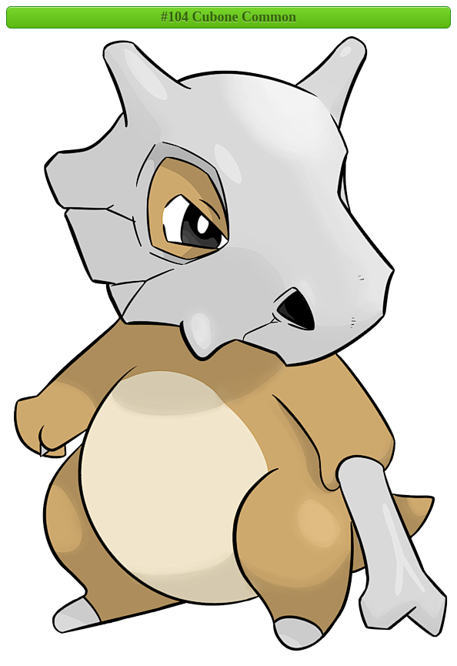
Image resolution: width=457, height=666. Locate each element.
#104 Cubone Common (228, 17)
